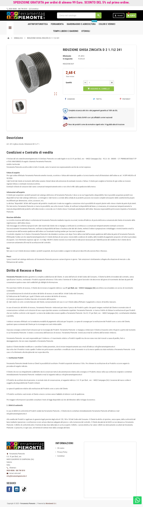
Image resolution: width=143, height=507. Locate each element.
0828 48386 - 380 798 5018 (17, 9)
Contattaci (34, 9)
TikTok (24, 489)
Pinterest (125, 99)
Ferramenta (57, 24)
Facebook (9, 489)
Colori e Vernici (107, 24)
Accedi (118, 15)
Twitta (97, 99)
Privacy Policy (62, 452)
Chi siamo (60, 448)
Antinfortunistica (38, 24)
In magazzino (67, 59)
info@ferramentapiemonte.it (17, 476)
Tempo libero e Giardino (65, 31)
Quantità (69, 82)
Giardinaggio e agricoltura (82, 23)
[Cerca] (79, 15)
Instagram (17, 489)
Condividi (70, 99)
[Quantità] (98, 82)
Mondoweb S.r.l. (51, 503)
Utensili (85, 31)
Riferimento (67, 56)
